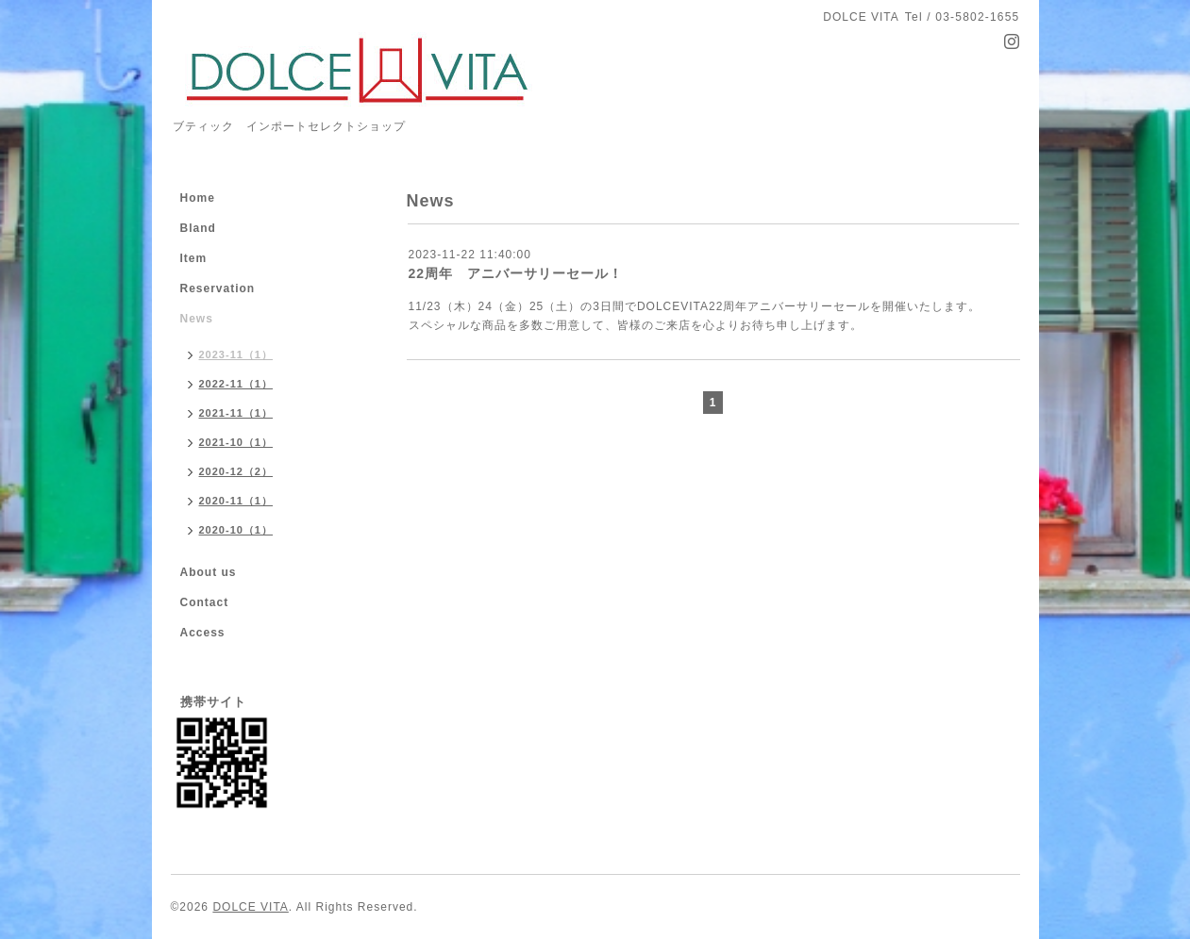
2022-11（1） (236, 383)
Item (194, 258)
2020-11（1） (236, 500)
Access (203, 632)
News (196, 318)
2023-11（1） (236, 354)
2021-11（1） (236, 413)
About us (208, 572)
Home (197, 198)
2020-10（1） (236, 529)
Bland (198, 228)
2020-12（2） (236, 471)
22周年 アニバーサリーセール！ (516, 273)
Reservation (218, 288)
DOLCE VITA (250, 907)
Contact (204, 602)
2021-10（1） (236, 442)
